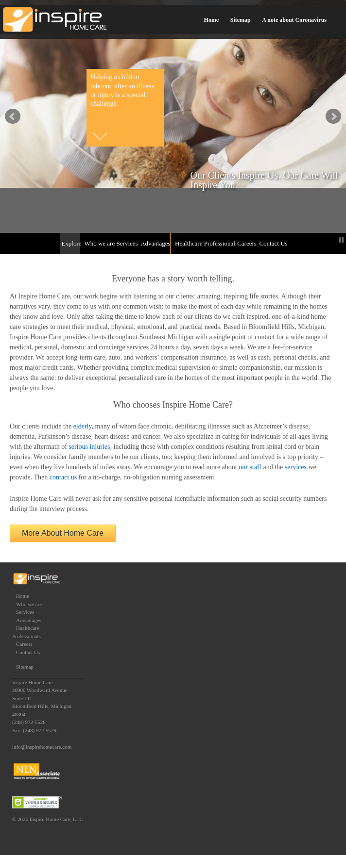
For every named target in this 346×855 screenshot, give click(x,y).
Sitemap (240, 19)
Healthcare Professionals (204, 243)
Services (127, 243)
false (12, 116)
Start (333, 240)
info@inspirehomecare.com (41, 747)
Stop (341, 240)
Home (211, 19)
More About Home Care (63, 533)
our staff (250, 467)
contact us (63, 477)
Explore (70, 243)
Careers (246, 243)
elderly (82, 426)
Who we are (98, 243)
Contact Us (272, 243)
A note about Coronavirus (294, 19)
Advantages (154, 243)
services (296, 467)
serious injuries (89, 446)
